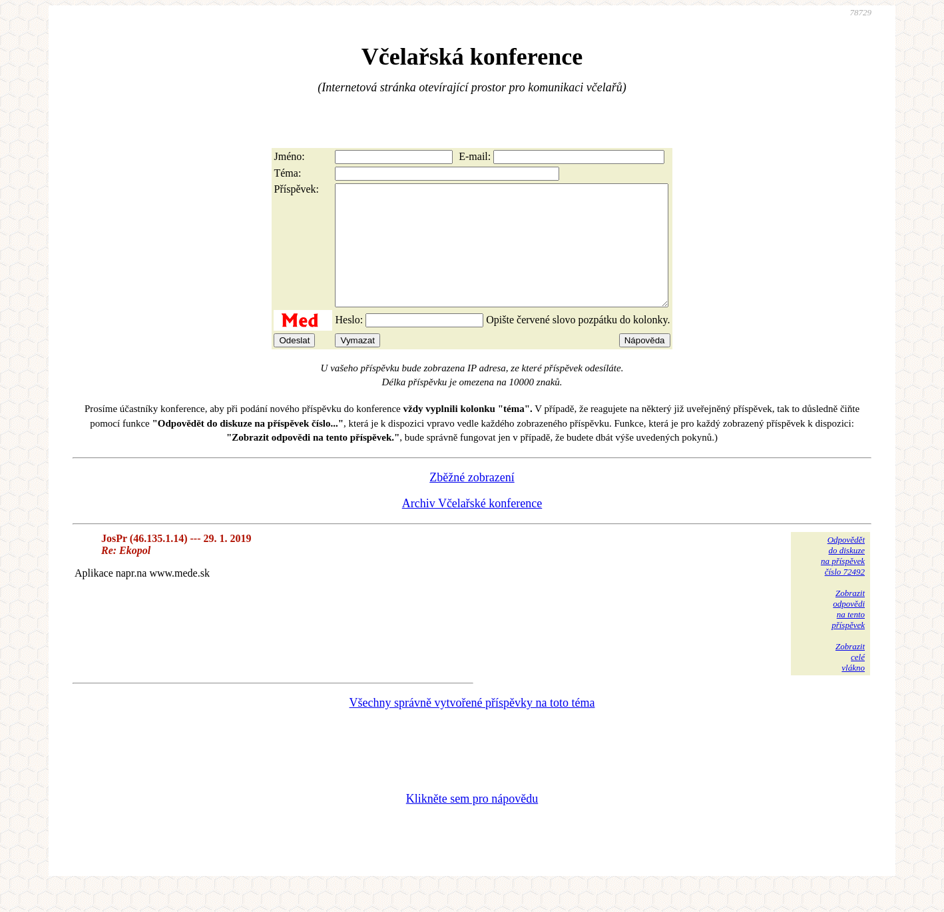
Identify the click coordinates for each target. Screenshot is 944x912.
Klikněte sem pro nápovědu (472, 822)
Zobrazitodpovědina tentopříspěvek (848, 633)
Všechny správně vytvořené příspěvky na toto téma (472, 726)
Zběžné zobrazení (471, 501)
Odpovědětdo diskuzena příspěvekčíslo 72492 (843, 580)
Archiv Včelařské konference (472, 527)
